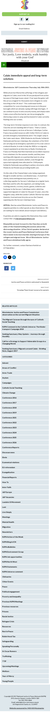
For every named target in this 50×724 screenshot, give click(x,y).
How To (5, 482)
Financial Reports (9, 477)
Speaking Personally (10, 646)
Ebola (4, 457)
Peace (4, 587)
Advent (5, 363)
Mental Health (8, 522)
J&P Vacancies (8, 497)
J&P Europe (7, 492)
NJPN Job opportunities (12, 557)
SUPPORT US (24, 14)
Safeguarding (7, 641)
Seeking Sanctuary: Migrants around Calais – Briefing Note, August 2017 (24, 350)
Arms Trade (7, 373)
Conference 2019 (9, 412)
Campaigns (6, 383)
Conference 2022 (9, 422)
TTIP (4, 661)
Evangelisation (8, 472)
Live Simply (7, 512)
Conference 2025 (9, 437)
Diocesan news (8, 452)
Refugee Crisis (8, 621)
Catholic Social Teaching (12, 388)
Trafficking (6, 656)
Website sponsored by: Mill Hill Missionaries (26, 708)
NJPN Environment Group (13, 552)
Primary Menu (3, 64)
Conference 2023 (9, 427)
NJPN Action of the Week (12, 537)
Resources (6, 626)
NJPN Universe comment (12, 572)
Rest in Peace (7, 631)
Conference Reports (10, 447)
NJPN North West (9, 562)
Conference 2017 (9, 403)
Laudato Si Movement (11, 502)
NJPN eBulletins (8, 547)
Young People (8, 681)
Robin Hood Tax (8, 636)
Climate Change (8, 393)
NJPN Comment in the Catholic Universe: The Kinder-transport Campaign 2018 (24, 328)
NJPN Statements (9, 567)
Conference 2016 (9, 398)
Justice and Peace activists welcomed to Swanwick (25, 280)
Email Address (24, 28)
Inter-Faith (6, 487)
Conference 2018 (9, 408)
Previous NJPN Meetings (12, 601)
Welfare (5, 671)
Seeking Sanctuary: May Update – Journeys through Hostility (23, 335)
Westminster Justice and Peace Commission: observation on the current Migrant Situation (21, 313)
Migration (7, 263)
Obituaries (6, 577)
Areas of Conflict (9, 368)
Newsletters (7, 532)
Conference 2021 (9, 418)
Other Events (7, 582)
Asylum (5, 378)
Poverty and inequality (11, 596)
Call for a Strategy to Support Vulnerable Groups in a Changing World (24, 342)
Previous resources (10, 606)
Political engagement (11, 592)
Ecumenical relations (10, 462)
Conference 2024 (9, 432)
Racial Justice (7, 616)
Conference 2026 (9, 442)
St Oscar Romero (9, 651)
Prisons (5, 611)
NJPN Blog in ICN (9, 542)
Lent (4, 507)
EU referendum (8, 467)
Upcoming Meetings (10, 666)
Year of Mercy (8, 676)
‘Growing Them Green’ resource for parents (25, 288)
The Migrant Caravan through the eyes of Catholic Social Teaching (23, 320)
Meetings (6, 517)
